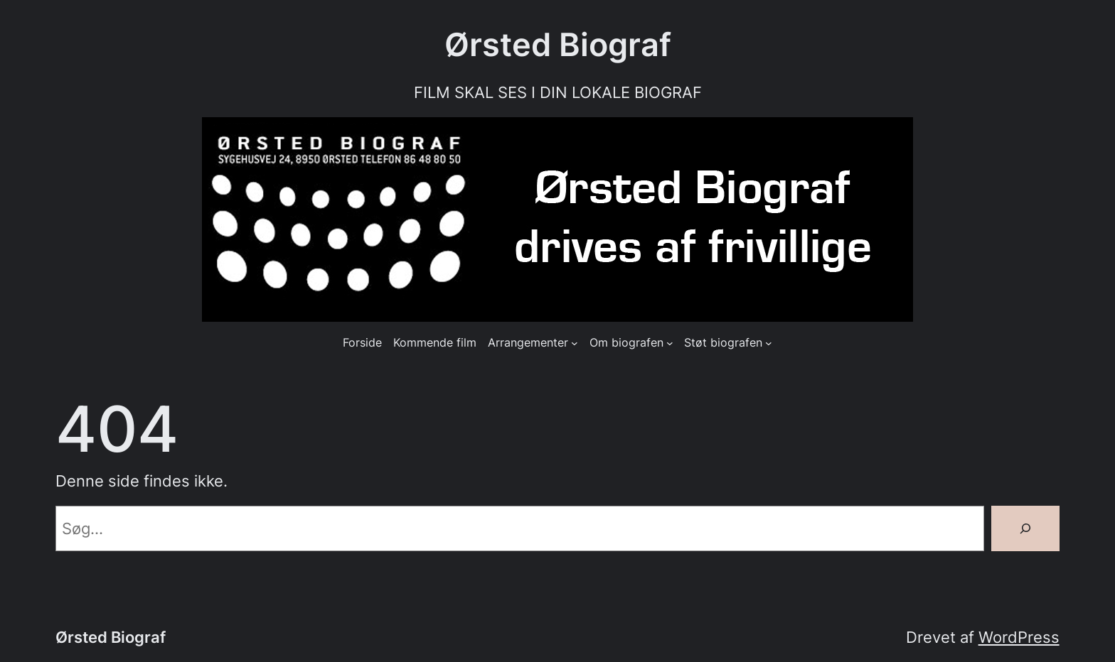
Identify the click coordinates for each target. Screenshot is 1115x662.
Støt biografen (723, 342)
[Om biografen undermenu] (669, 343)
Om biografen (626, 342)
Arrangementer (528, 342)
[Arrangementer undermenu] (574, 343)
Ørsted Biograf (557, 45)
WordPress (1019, 636)
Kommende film (434, 342)
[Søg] (1025, 528)
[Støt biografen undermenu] (768, 343)
